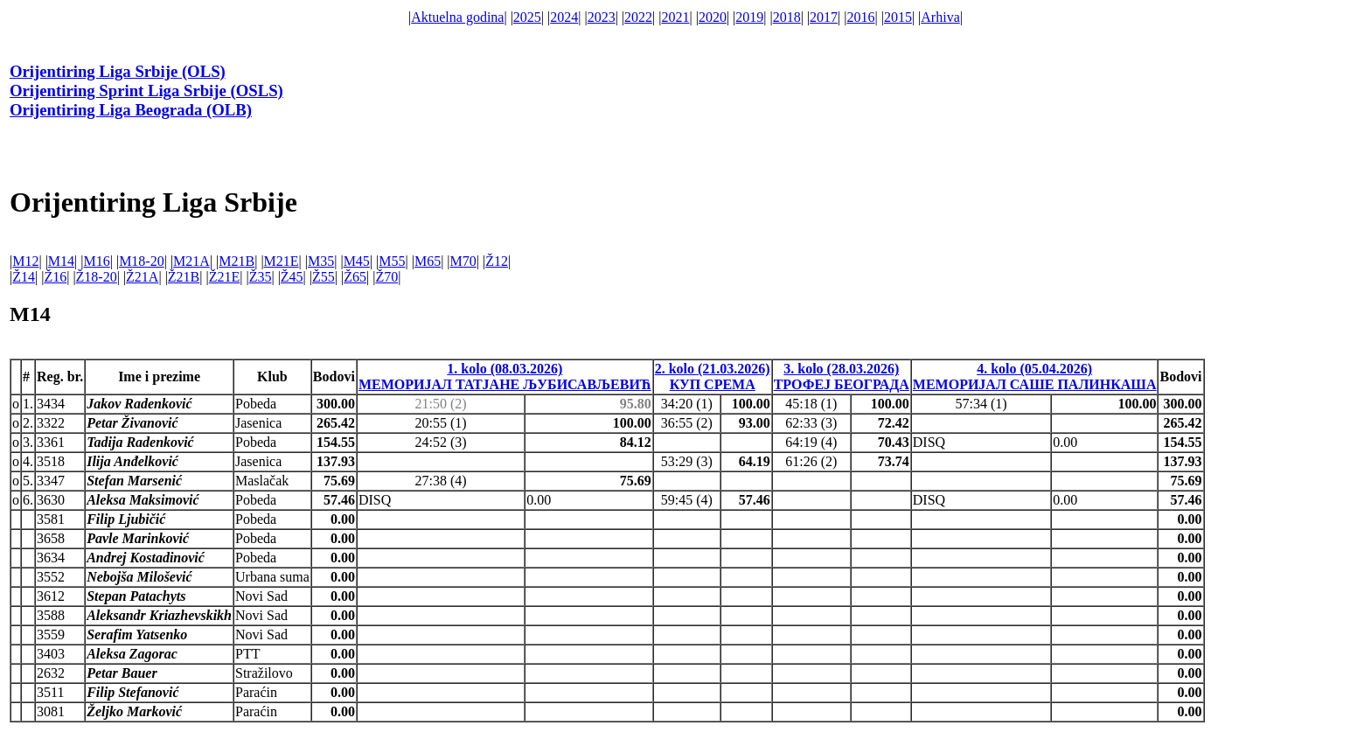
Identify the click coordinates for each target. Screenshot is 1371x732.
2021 (675, 17)
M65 (427, 261)
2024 (564, 17)
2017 (824, 17)
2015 (898, 17)
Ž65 (355, 276)
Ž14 (23, 276)
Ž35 (260, 276)
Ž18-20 (96, 276)
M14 (61, 261)
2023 (602, 17)
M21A (191, 261)
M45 (357, 261)
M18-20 (141, 261)
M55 (392, 261)
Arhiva (940, 17)
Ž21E (224, 276)
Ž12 (496, 261)
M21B (236, 261)
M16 (96, 261)
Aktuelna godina (457, 17)
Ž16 (55, 276)
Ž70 (386, 276)
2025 (527, 17)
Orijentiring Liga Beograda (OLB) (131, 110)
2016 (861, 17)
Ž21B (183, 276)
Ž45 (292, 276)
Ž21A (142, 276)
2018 (787, 17)
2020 (713, 17)
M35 (321, 261)
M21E (281, 261)
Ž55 (323, 276)
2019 (749, 17)
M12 (25, 261)
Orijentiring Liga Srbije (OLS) (118, 71)
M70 (463, 261)
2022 (638, 17)
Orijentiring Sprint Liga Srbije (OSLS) (146, 90)
